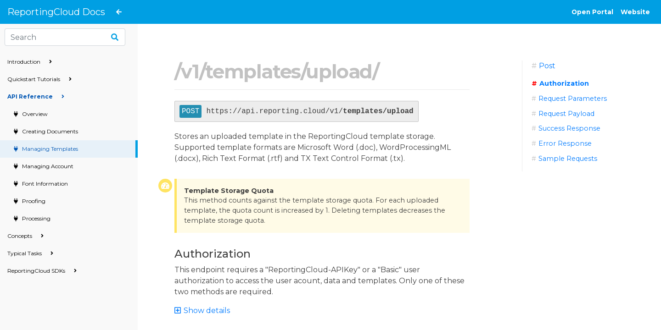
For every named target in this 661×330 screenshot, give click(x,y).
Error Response (565, 143)
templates (252, 71)
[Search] (65, 37)
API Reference (35, 96)
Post (547, 65)
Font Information (44, 183)
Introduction (29, 61)
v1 (190, 71)
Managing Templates (49, 148)
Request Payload (566, 114)
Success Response (569, 128)
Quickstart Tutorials (39, 79)
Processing (35, 218)
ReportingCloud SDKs (42, 270)
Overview (34, 113)
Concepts (25, 235)
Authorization (564, 83)
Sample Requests (567, 158)
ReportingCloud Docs (56, 11)
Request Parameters (572, 98)
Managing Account (47, 166)
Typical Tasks (30, 253)
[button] (206, 310)
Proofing (33, 201)
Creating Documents (49, 131)
